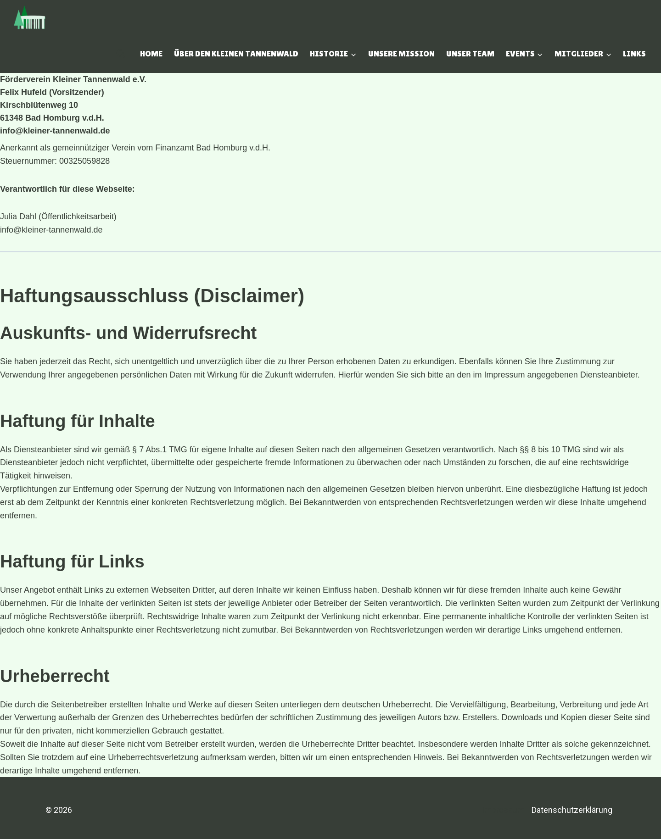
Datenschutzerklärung (572, 810)
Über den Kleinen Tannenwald (236, 53)
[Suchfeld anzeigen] (121, 53)
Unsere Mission (401, 53)
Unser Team (470, 53)
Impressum (503, 810)
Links (634, 53)
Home (151, 53)
